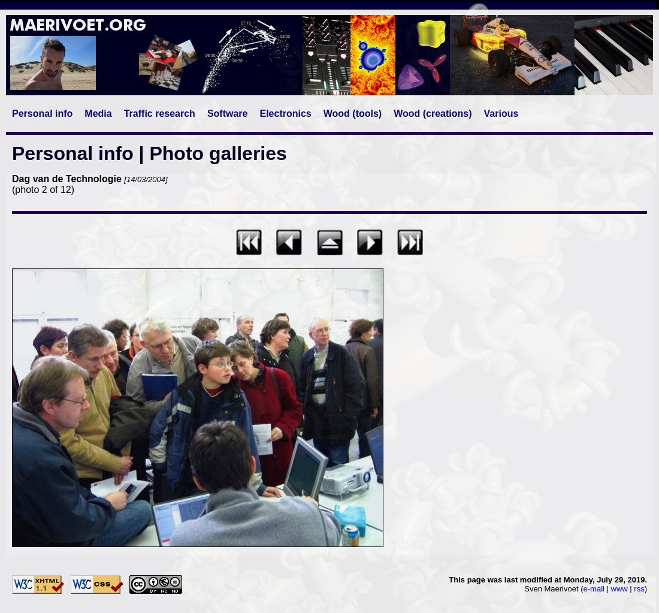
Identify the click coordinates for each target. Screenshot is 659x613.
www (619, 588)
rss (639, 588)
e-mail (594, 588)
